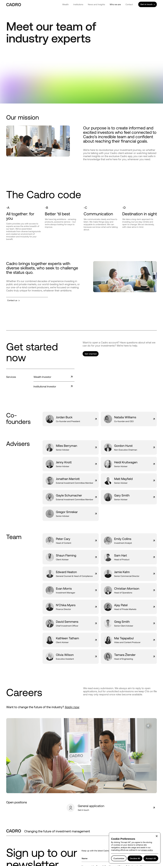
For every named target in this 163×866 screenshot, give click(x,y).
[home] (13, 4)
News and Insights (96, 4)
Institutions (78, 4)
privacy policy (147, 850)
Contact (129, 4)
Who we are (115, 4)
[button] (157, 836)
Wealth (65, 4)
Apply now (72, 707)
